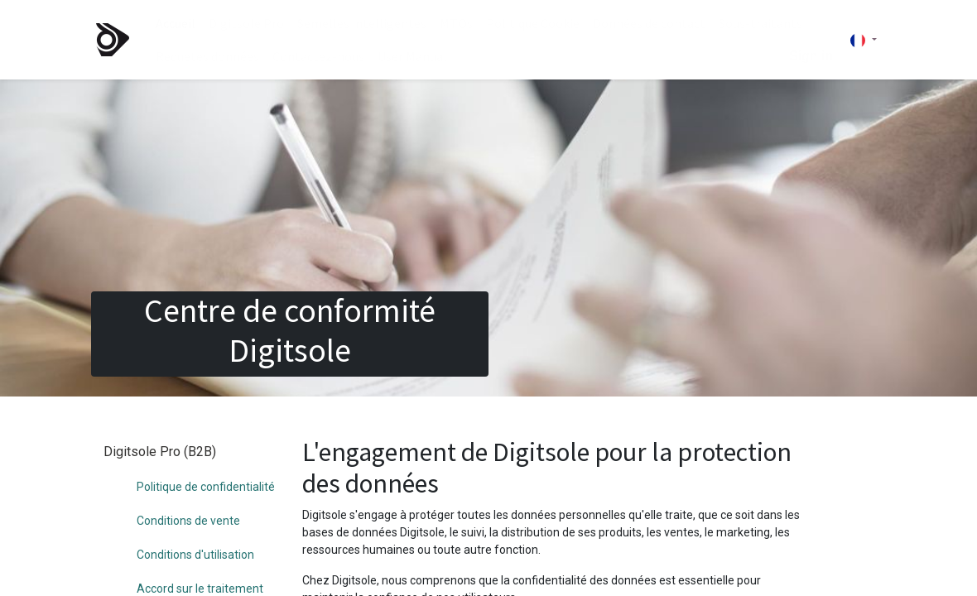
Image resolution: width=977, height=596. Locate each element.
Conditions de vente (188, 487)
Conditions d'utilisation (195, 521)
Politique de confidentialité (206, 453)
